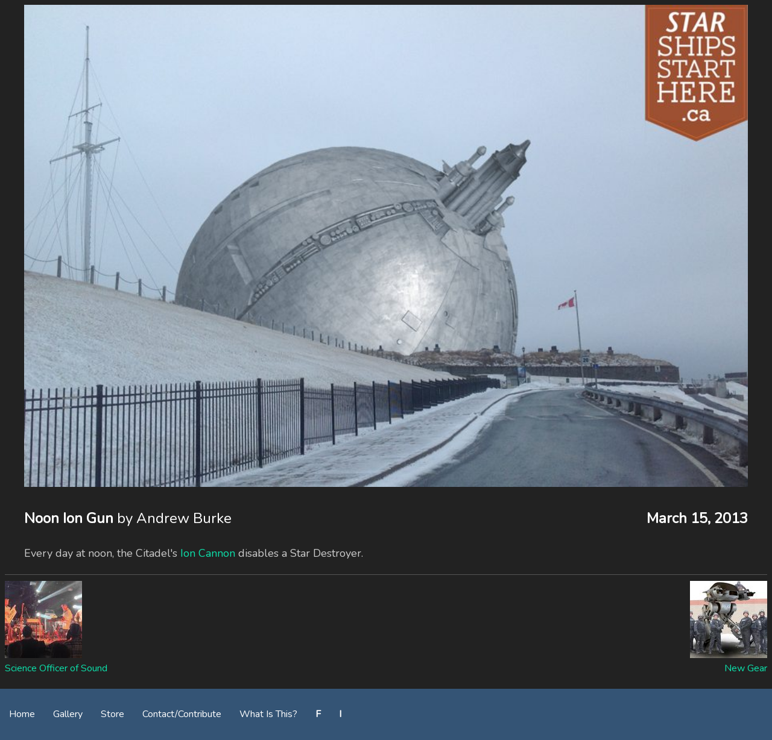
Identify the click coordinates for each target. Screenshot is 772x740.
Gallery (68, 714)
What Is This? (268, 714)
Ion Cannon (207, 553)
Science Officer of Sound (56, 668)
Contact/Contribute (181, 714)
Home (22, 714)
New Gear (745, 668)
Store (112, 714)
